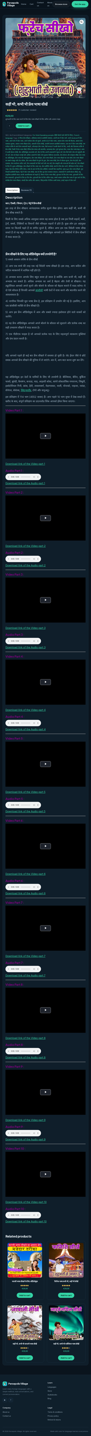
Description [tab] (12, 190)
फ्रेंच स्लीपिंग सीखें (47, 166)
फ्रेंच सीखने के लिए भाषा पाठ (32, 166)
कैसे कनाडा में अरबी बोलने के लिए (55, 146)
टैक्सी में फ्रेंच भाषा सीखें (19, 149)
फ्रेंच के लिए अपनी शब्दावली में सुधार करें (50, 152)
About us (6, 1412)
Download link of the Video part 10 (26, 1202)
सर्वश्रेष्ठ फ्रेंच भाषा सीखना (13, 180)
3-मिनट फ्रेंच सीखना (24, 138)
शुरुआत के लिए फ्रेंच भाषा (64, 175)
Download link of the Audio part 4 (25, 729)
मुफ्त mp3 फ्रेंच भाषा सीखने (71, 169)
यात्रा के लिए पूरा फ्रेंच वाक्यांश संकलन (46, 172)
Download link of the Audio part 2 (25, 565)
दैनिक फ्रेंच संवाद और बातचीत (36, 149)
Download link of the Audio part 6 (25, 893)
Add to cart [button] (24, 1295)
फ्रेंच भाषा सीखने (48, 158)
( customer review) (27, 110)
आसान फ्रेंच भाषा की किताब (66, 141)
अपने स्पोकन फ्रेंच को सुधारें (32, 141)
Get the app (80, 4)
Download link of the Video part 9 (25, 1120)
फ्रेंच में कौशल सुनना (63, 160)
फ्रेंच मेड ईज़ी (74, 160)
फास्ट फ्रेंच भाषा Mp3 (74, 149)
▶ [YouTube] (5, 1400)
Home (23, 4)
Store (50, 1391)
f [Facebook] (10, 1400)
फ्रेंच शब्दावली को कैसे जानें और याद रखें (39, 163)
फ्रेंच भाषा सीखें (51, 160)
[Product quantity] (10, 125)
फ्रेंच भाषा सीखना (37, 158)
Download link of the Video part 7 (25, 956)
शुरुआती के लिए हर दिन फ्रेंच (23, 177)
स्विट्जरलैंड (26, 390)
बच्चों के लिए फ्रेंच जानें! (61, 166)
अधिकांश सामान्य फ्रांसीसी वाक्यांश (41, 138)
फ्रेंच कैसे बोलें (67, 152)
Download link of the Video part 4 (25, 709)
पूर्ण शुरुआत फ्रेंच (61, 149)
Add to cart (23, 126)
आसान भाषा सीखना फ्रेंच (23, 144)
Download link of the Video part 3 (25, 627)
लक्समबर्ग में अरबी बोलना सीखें (68, 172)
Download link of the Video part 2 (25, 545)
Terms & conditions (55, 1412)
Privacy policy (53, 1416)
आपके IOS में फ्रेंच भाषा (49, 141)
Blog (49, 1398)
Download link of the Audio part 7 (25, 975)
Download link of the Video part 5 (25, 791)
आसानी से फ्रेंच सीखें (38, 144)
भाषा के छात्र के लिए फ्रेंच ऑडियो (37, 169)
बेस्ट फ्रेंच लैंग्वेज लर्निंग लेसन (17, 169)
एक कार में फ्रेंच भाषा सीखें (74, 144)
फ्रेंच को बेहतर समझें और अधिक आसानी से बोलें (25, 155)
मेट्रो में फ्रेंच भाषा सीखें (27, 172)
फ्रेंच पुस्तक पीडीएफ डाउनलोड (50, 155)
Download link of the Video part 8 (25, 1038)
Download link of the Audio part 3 (25, 647)
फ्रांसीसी (39, 290)
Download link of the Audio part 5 (25, 811)
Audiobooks (52, 1395)
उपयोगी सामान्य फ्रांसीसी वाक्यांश (55, 144)
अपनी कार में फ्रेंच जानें (60, 138)
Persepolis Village (11, 4)
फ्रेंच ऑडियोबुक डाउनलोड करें (28, 152)
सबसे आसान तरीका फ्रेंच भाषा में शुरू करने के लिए (69, 177)
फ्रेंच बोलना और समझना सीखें (69, 155)
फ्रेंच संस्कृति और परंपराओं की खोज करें (64, 163)
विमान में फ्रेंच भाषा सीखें (48, 175)
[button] (81, 22)
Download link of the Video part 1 (25, 463)
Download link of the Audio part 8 (25, 1057)
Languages (52, 1387)
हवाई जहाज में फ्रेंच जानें (68, 180)
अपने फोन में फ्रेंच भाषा (16, 141)
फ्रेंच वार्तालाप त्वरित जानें (18, 163)
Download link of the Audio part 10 (26, 1221)
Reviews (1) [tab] (26, 190)
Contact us (7, 1416)
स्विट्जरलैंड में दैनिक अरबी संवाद (50, 180)
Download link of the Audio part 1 (25, 483)
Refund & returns (54, 1420)
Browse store (61, 4)
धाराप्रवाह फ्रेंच (51, 149)
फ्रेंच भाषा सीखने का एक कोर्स (63, 158)
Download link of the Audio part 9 (25, 1139)
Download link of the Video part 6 (25, 873)
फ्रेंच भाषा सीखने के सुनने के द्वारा (36, 160)
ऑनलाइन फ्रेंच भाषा (38, 146)
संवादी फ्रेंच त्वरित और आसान (31, 180)
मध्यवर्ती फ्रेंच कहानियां (55, 169)
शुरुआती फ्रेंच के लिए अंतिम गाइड (43, 177)
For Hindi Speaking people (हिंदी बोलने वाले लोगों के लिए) (53, 135)
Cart (31, 4)
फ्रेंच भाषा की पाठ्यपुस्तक (23, 158)
